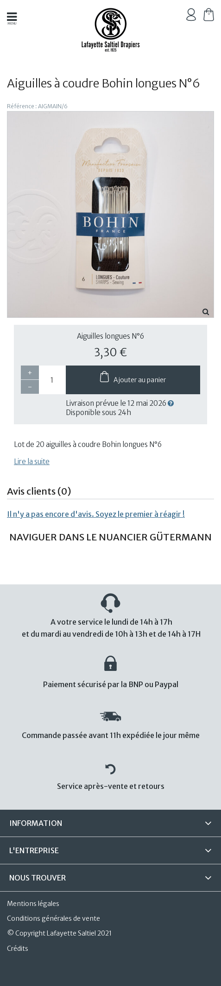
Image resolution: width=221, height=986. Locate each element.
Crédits (17, 948)
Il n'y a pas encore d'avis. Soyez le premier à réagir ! (96, 514)
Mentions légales (33, 903)
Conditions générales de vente (53, 918)
